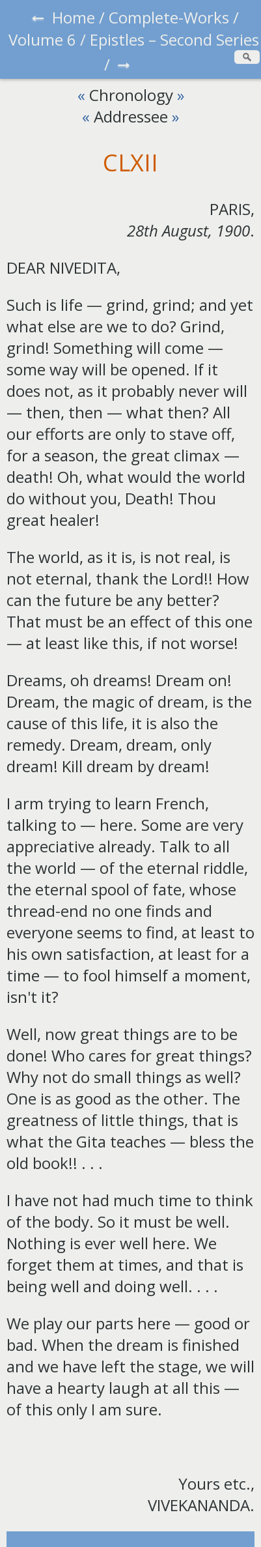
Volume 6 (42, 39)
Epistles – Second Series (174, 39)
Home (73, 17)
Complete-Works (169, 17)
